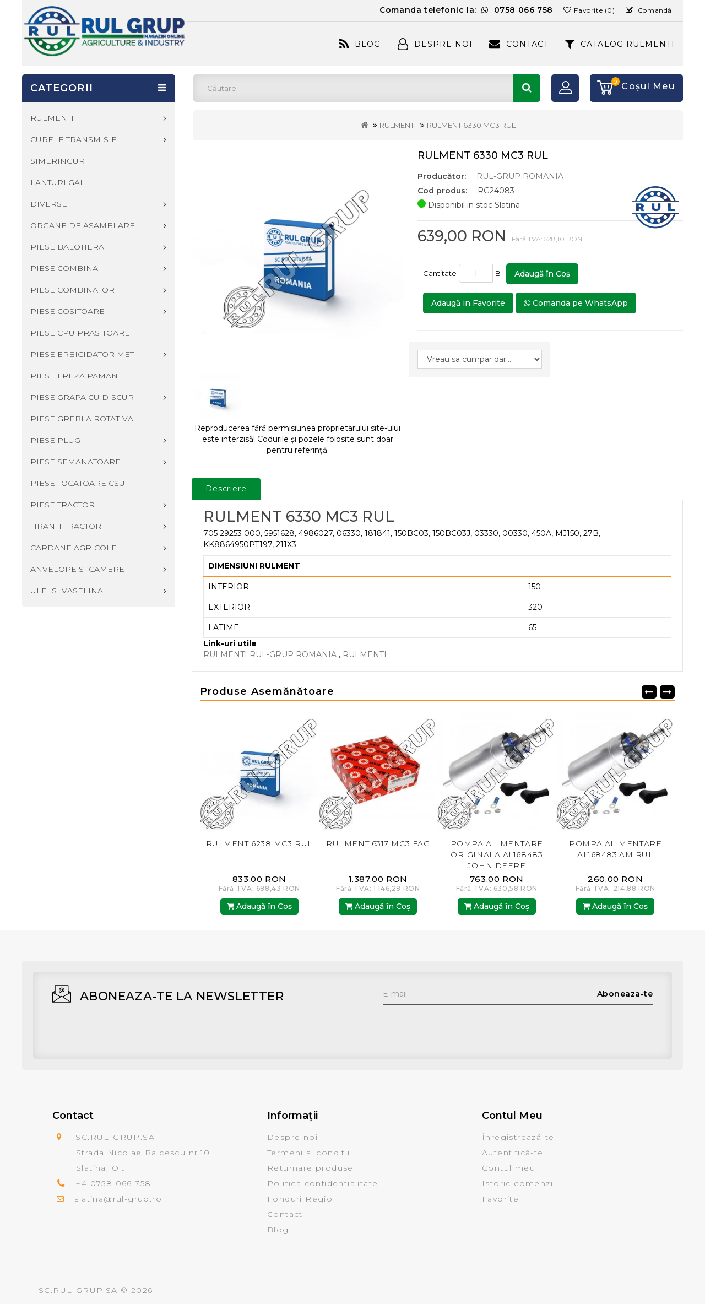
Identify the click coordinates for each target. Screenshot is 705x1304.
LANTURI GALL (60, 182)
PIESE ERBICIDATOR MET (82, 354)
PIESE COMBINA (64, 268)
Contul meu (508, 1168)
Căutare (526, 88)
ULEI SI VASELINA (66, 591)
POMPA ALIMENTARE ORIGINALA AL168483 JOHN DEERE (497, 854)
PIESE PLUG (55, 440)
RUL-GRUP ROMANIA (519, 176)
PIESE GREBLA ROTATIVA (81, 419)
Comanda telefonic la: (466, 10)
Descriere (226, 489)
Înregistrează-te (518, 1137)
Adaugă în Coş (542, 274)
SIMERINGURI (59, 161)
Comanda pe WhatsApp (576, 303)
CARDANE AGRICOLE (73, 548)
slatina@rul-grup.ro (118, 1199)
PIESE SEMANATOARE (75, 462)
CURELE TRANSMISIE (73, 139)
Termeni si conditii (308, 1152)
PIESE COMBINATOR (72, 290)
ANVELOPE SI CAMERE (77, 569)
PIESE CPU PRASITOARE (80, 333)
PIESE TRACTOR (62, 505)
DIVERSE (48, 204)
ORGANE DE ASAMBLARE (82, 225)
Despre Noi (435, 44)
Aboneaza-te (625, 994)
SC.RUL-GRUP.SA (78, 1290)
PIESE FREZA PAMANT (76, 376)
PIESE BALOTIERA (67, 247)
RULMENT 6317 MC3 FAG (378, 843)
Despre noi (292, 1137)
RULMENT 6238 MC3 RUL (259, 843)
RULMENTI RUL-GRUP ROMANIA (270, 654)
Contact (519, 44)
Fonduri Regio (300, 1199)
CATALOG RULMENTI (620, 44)
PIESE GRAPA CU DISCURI (83, 397)
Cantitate (440, 273)
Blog (360, 44)
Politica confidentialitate (322, 1183)
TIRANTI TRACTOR (65, 526)
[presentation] (466, 1026)
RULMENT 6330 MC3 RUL (471, 125)
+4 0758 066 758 (113, 1183)
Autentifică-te (513, 1152)
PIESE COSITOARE (67, 311)
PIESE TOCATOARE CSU (77, 483)
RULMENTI (397, 125)
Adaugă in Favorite (468, 303)
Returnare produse (310, 1168)
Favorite (500, 1199)
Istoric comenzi (517, 1183)
